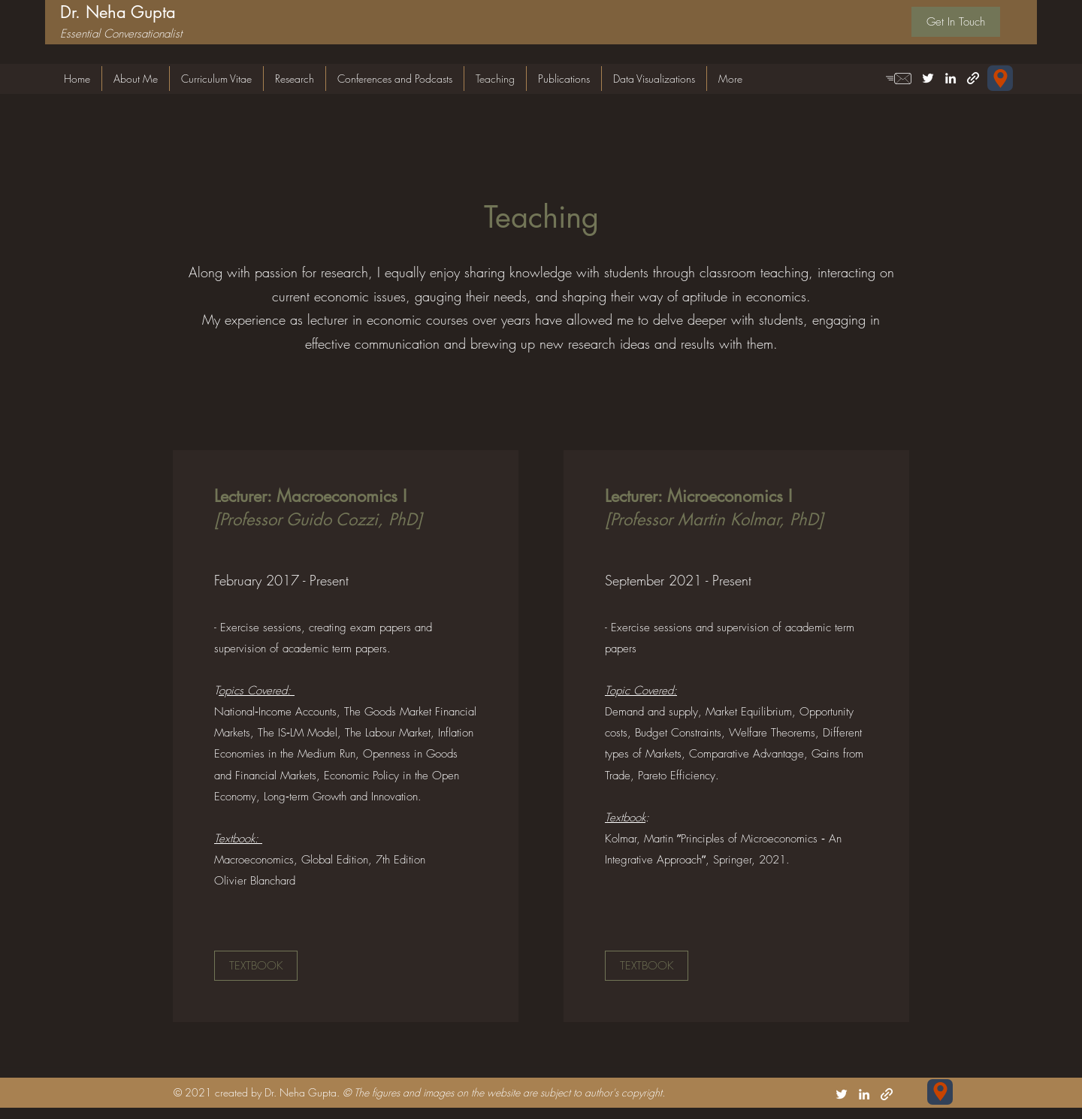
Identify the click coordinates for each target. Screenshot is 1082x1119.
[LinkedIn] (950, 78)
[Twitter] (927, 78)
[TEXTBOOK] (256, 966)
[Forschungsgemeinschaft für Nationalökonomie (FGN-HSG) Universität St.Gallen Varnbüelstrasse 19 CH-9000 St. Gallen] (1000, 78)
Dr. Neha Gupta (118, 12)
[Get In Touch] (955, 22)
